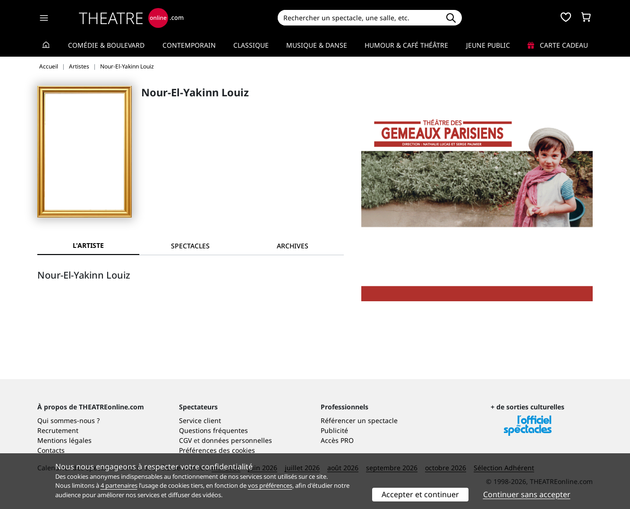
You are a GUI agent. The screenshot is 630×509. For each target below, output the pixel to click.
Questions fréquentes (213, 430)
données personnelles (237, 440)
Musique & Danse (316, 45)
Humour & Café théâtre (406, 45)
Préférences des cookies (217, 450)
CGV (185, 440)
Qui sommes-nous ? (68, 420)
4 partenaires (119, 485)
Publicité (334, 430)
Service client (200, 420)
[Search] (359, 17)
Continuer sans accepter (526, 494)
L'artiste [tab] (88, 245)
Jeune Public (488, 45)
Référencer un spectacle (359, 420)
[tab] (190, 245)
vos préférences (270, 485)
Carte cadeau (558, 45)
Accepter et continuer (420, 494)
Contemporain (189, 45)
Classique (251, 45)
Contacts (51, 450)
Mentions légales (64, 440)
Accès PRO (337, 440)
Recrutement (57, 430)
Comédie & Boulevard (106, 45)
